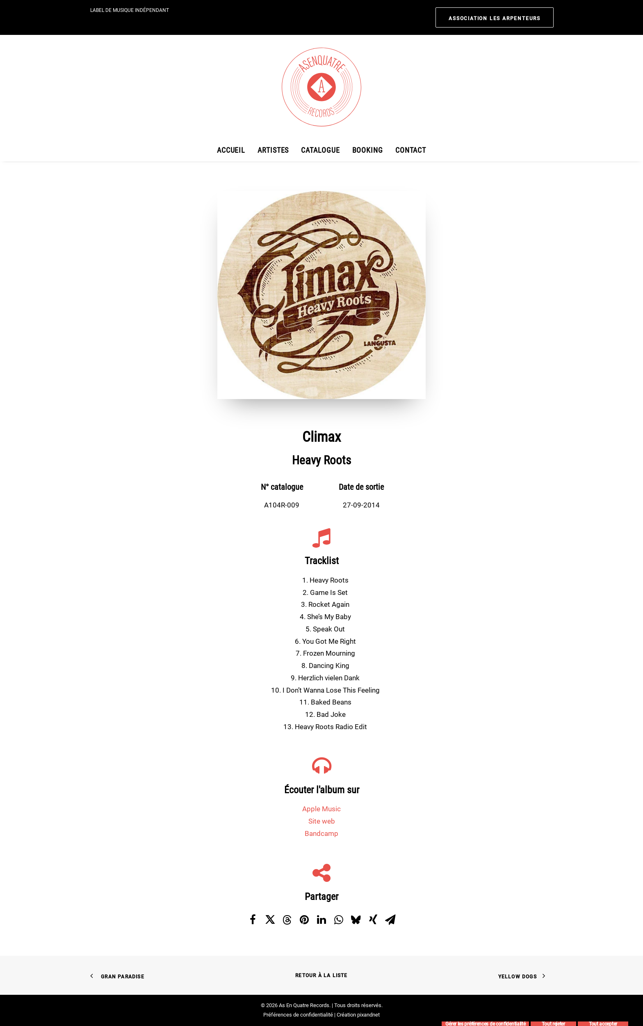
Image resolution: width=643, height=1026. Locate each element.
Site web (321, 821)
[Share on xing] (373, 919)
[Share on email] (390, 919)
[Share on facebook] (252, 919)
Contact (410, 150)
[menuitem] (494, 17)
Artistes (273, 150)
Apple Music (321, 809)
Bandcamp (321, 833)
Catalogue (320, 150)
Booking (367, 150)
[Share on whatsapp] (339, 919)
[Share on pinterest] (304, 919)
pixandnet (368, 1015)
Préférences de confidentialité (298, 1015)
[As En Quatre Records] (321, 87)
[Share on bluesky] (356, 919)
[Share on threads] (287, 920)
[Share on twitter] (270, 919)
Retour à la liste (321, 975)
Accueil (231, 150)
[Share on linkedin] (321, 919)
